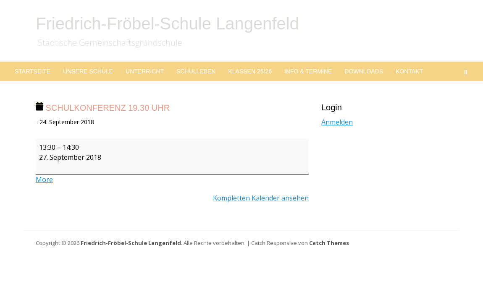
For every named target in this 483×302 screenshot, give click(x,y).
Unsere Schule (88, 71)
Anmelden (337, 122)
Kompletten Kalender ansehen (261, 198)
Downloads (363, 71)
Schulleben (195, 71)
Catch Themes (329, 243)
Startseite (32, 71)
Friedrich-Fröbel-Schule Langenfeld (167, 23)
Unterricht (145, 71)
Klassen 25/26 (250, 71)
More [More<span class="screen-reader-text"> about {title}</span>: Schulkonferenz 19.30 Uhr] (44, 179)
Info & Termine (308, 71)
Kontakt (409, 71)
